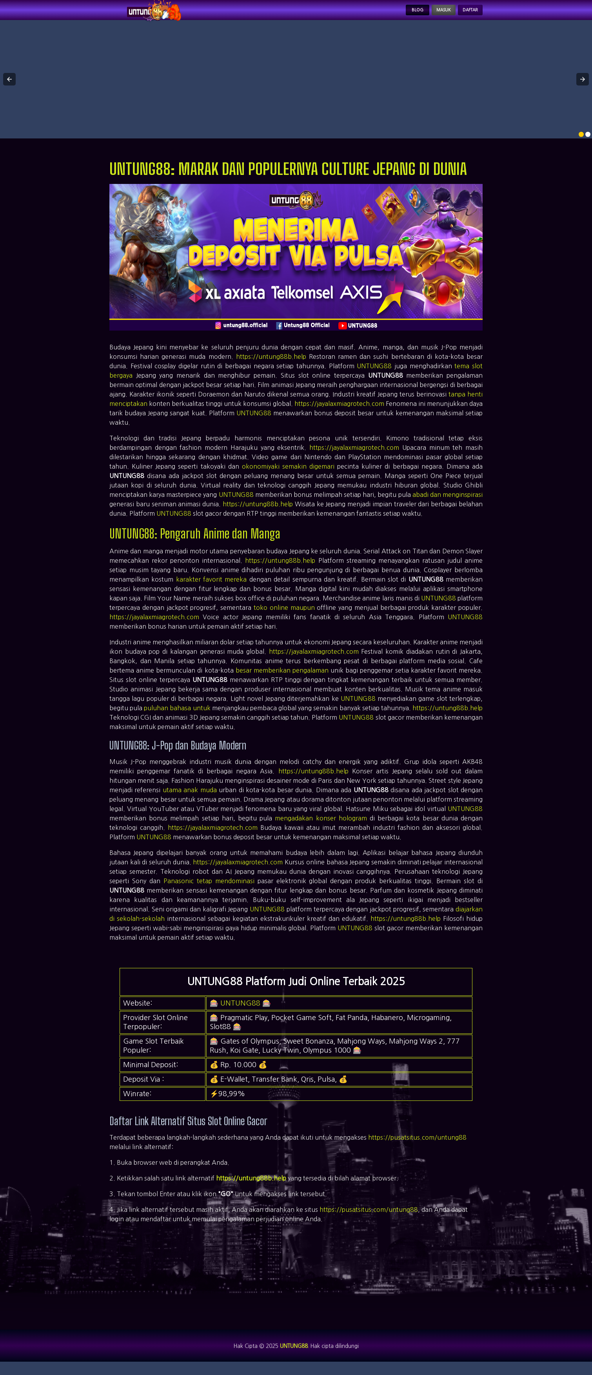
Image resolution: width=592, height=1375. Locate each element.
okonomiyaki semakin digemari (288, 474)
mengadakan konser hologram (321, 826)
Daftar (463, 14)
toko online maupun (284, 616)
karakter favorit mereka (211, 587)
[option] (581, 142)
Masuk (424, 14)
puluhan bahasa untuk (177, 716)
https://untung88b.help (271, 365)
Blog (388, 14)
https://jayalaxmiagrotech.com (339, 412)
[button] (9, 87)
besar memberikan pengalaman (282, 678)
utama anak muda (190, 798)
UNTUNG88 (374, 374)
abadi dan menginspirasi (447, 503)
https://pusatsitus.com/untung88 (417, 1145)
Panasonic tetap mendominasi (208, 889)
